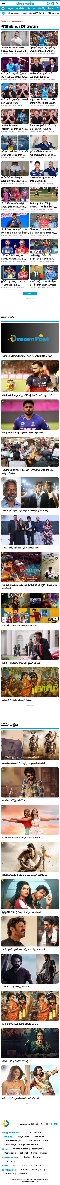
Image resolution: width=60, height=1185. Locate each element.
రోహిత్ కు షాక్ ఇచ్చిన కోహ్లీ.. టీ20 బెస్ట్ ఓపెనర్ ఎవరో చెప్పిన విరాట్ (27, 395)
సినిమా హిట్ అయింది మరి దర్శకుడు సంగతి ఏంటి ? (21, 838)
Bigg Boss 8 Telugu (28, 1145)
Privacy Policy (38, 1169)
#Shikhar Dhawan (19, 26)
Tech (14, 1165)
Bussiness (35, 1165)
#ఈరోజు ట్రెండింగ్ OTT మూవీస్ (33, 13)
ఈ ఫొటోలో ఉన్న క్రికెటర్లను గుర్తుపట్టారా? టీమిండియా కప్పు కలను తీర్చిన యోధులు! (13, 180)
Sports (23, 1165)
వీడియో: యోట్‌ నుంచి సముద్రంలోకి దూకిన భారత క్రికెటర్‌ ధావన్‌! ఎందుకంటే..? (14, 154)
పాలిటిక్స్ (41, 8)
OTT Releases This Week (36, 1141)
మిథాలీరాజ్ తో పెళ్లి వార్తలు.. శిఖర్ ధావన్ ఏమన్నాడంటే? (43, 179)
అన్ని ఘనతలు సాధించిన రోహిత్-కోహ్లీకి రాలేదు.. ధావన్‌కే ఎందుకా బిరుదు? (42, 102)
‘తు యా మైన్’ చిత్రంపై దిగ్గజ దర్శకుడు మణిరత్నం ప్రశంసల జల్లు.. (25, 510)
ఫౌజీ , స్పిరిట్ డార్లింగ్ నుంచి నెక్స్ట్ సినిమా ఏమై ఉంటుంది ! (23, 949)
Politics (43, 1153)
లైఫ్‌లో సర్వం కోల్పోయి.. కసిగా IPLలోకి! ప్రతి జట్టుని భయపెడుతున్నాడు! (13, 284)
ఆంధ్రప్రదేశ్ (20, 8)
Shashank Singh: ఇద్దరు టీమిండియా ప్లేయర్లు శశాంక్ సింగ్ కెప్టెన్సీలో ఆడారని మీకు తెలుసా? (43, 232)
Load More (30, 293)
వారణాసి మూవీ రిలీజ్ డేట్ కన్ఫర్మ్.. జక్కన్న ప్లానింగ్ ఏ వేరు (23, 763)
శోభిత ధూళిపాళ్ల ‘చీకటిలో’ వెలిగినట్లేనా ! (16, 1061)
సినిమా (50, 8)
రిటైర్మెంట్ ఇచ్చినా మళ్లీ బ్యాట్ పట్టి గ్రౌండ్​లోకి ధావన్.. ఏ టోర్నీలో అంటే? (42, 50)
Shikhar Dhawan (17, 21)
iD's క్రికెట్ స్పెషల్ (10, 1145)
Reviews (37, 1157)
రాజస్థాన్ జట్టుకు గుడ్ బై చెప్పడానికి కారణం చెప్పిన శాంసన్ (23, 432)
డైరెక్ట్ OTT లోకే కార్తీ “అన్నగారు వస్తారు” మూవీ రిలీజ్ (21, 912)
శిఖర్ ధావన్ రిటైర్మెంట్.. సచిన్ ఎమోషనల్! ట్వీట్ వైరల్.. (41, 75)
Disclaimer (23, 1173)
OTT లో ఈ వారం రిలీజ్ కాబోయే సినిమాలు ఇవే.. (20, 626)
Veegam (34, 1181)
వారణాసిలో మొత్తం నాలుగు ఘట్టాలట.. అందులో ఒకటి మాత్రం (24, 875)
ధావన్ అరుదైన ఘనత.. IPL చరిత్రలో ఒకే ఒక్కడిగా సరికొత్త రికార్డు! (41, 258)
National (24, 1153)
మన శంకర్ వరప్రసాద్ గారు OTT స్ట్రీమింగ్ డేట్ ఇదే (21, 663)
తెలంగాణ (31, 8)
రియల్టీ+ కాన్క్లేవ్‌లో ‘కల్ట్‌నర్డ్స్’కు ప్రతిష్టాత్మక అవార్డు (20, 548)
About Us (24, 1169)
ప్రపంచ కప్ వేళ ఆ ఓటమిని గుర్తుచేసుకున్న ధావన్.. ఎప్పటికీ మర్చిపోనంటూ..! (41, 154)
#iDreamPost (53, 13)
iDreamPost (38, 1136)
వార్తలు (10, 8)
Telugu (37, 1132)
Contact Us (9, 1173)
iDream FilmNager (12, 1141)
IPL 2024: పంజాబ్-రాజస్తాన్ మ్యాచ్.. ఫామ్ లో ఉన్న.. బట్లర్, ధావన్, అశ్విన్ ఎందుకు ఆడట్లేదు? (13, 206)
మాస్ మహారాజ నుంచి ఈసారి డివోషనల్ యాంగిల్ (20, 1024)
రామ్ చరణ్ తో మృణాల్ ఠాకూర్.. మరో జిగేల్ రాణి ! (21, 1098)
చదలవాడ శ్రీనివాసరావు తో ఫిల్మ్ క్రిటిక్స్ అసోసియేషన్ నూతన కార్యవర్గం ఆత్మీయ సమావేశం (27, 471)
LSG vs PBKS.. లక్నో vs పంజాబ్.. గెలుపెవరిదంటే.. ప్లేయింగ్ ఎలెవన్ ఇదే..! (14, 258)
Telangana (37, 1149)
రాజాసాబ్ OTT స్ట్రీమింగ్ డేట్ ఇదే (14, 800)
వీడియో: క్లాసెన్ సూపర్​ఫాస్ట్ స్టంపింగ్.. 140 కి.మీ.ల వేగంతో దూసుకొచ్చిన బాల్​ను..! (42, 206)
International (10, 1153)
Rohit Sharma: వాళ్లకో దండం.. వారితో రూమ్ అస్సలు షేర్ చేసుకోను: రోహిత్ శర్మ (15, 232)
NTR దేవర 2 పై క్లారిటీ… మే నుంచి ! (16, 987)
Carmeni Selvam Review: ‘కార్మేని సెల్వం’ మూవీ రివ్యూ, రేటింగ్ (27, 356)
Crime (34, 1153)
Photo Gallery (10, 1161)
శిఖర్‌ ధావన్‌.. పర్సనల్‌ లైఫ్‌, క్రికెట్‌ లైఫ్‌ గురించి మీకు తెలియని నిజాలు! (14, 75)
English (27, 1132)
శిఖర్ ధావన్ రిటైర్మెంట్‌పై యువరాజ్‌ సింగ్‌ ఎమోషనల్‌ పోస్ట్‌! (14, 101)
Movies (26, 1157)
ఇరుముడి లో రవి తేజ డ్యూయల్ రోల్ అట (17, 700)
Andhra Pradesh (21, 1149)
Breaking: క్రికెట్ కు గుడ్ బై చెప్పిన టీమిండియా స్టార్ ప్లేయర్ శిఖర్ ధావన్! (43, 128)
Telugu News (5, 21)
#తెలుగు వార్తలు (13, 13)
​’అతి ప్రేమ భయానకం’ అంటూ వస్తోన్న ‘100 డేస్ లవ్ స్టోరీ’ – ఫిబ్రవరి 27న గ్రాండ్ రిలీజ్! (29, 586)
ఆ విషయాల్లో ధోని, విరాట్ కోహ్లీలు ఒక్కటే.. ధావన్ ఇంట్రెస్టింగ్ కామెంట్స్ (43, 283)
